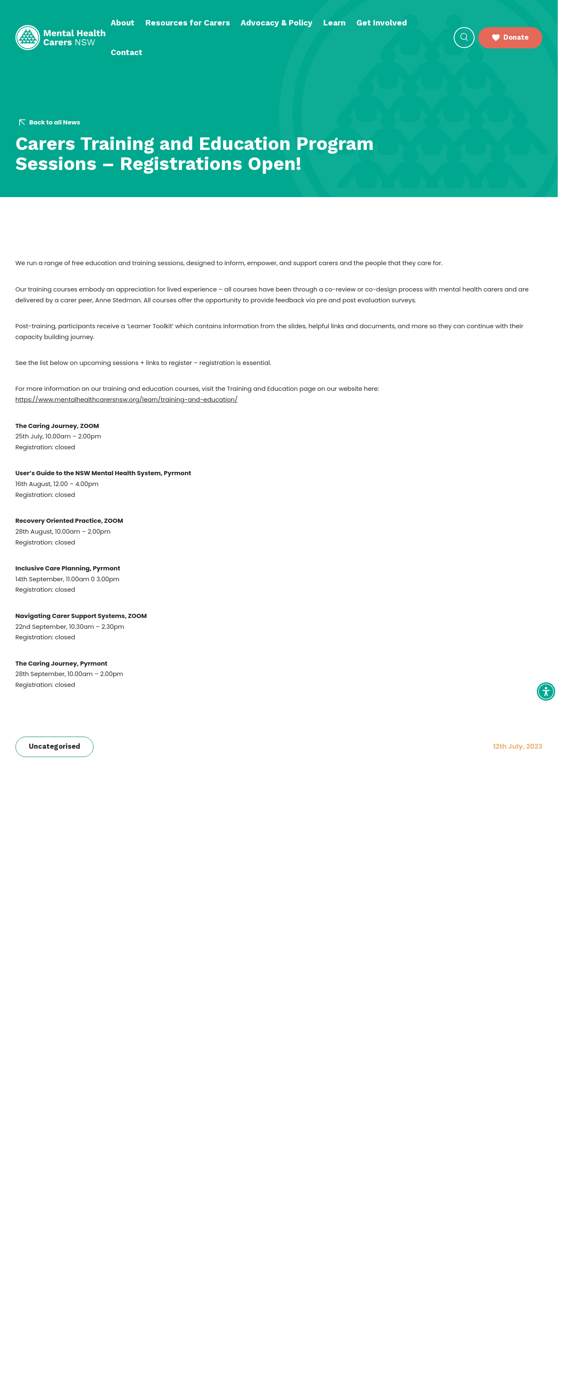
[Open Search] (464, 37)
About (123, 23)
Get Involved (381, 23)
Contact (126, 52)
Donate (510, 37)
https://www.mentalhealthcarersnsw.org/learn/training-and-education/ (126, 399)
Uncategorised (54, 746)
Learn (334, 23)
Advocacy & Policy (276, 23)
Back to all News (49, 122)
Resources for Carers (187, 23)
